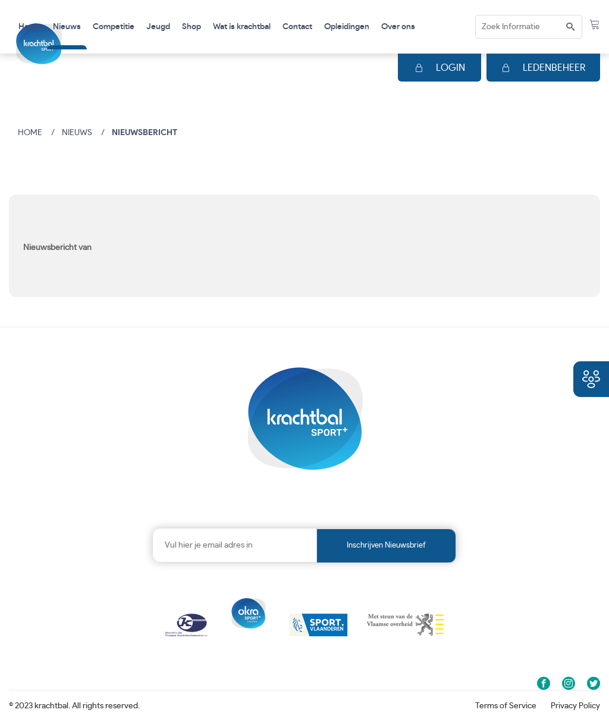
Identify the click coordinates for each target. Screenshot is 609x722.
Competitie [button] (113, 27)
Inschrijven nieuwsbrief (386, 545)
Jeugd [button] (158, 27)
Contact (297, 27)
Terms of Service (505, 706)
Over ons (398, 27)
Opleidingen (346, 27)
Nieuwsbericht (144, 133)
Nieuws (67, 27)
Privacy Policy (575, 706)
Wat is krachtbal (242, 27)
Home (29, 27)
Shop (191, 27)
